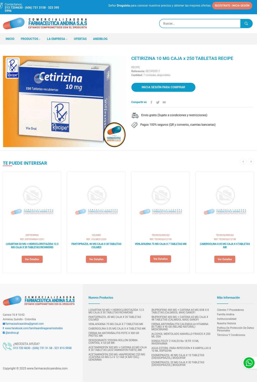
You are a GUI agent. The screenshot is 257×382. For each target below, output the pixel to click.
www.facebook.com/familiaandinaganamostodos (33, 328)
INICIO (10, 39)
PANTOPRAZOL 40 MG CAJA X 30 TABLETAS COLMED (96, 245)
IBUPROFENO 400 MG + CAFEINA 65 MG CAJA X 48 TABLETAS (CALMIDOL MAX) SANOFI (179, 318)
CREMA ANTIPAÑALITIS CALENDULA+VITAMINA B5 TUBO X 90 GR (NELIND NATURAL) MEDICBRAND (180, 327)
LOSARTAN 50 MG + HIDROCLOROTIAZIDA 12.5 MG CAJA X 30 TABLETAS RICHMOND (32, 245)
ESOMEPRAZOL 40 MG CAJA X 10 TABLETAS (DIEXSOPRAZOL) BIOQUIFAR (177, 356)
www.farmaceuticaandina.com (47, 368)
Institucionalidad (226, 319)
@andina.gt (11, 332)
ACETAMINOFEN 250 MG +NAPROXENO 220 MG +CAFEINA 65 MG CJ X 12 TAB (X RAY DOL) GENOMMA (117, 357)
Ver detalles (32, 259)
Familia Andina (225, 314)
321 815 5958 (63, 348)
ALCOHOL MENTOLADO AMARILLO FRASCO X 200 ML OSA (180, 335)
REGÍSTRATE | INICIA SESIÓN (232, 5)
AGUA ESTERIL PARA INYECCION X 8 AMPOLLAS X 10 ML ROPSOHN (181, 349)
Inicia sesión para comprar (163, 87)
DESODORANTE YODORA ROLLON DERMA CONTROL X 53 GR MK (113, 341)
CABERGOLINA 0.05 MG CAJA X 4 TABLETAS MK (225, 245)
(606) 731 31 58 (42, 348)
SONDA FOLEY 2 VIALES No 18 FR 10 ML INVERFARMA (175, 342)
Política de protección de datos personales (235, 329)
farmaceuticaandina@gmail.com (23, 323)
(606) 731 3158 (35, 7)
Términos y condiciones (231, 335)
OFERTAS (80, 39)
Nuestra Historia (226, 323)
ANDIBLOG (100, 39)
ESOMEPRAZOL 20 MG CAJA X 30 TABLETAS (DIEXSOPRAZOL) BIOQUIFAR (177, 363)
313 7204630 (14, 7)
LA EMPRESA (57, 39)
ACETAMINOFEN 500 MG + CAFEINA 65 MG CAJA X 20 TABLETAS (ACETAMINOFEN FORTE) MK (118, 348)
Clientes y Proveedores (230, 310)
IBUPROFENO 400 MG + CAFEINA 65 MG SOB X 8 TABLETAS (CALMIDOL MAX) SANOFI (180, 311)
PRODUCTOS (31, 39)
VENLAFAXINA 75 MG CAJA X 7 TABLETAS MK (161, 243)
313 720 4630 (21, 348)
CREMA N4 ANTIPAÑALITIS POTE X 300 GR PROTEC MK (114, 334)
